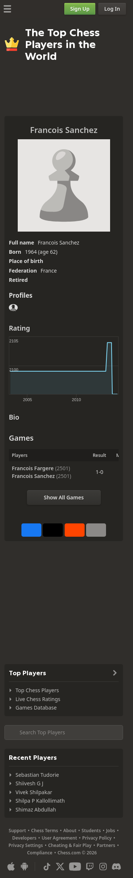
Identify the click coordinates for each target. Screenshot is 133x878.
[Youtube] (75, 866)
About (69, 830)
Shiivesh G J (29, 783)
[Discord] (116, 866)
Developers (24, 838)
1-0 (99, 471)
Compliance (39, 853)
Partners (106, 845)
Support (17, 830)
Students (91, 830)
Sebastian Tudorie (37, 774)
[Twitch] (89, 866)
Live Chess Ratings (38, 699)
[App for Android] (24, 866)
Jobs (110, 830)
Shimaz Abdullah (36, 809)
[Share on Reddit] (75, 530)
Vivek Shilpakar (34, 792)
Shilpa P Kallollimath (40, 800)
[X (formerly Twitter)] (60, 866)
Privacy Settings (25, 845)
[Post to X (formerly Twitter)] (53, 530)
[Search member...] (63, 732)
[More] (96, 530)
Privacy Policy (97, 838)
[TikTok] (46, 866)
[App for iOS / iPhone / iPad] (11, 866)
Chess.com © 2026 (77, 853)
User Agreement (59, 838)
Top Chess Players (37, 690)
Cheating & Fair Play (70, 845)
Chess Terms (44, 830)
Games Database (36, 707)
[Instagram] (103, 866)
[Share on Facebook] (31, 530)
